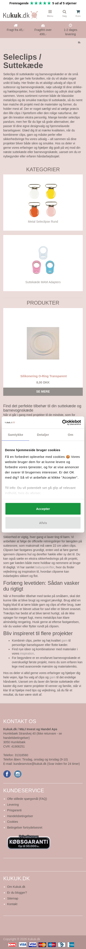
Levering (13, 804)
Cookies (12, 821)
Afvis (43, 523)
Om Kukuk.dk (16, 886)
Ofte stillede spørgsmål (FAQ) (27, 798)
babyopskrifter (44, 567)
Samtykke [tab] (15, 434)
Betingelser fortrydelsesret (24, 827)
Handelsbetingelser (20, 816)
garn (65, 640)
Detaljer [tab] (43, 434)
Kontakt (12, 904)
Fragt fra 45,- (15, 30)
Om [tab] (70, 434)
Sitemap (12, 898)
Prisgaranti (14, 810)
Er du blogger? (17, 892)
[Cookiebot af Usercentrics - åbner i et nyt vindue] (62, 422)
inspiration (27, 653)
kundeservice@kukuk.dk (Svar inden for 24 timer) (46, 763)
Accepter (43, 508)
